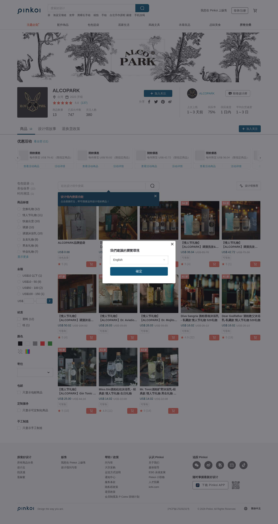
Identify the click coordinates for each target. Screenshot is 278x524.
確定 (139, 271)
